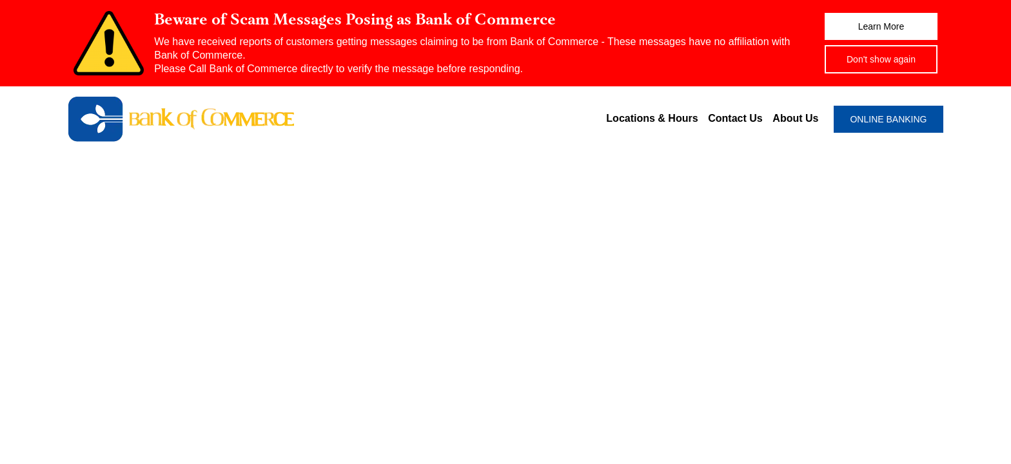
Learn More (881, 26)
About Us (795, 118)
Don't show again (881, 59)
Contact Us (735, 118)
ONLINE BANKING (888, 119)
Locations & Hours (652, 118)
